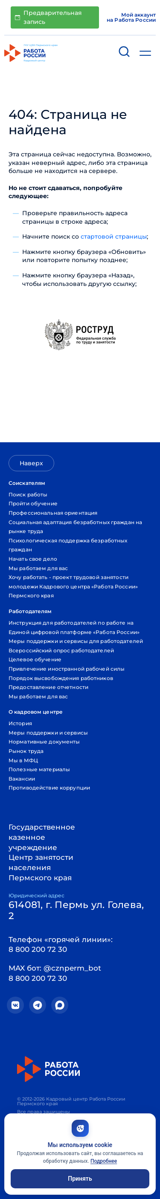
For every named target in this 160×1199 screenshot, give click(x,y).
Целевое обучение (35, 659)
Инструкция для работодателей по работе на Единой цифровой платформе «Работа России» (74, 627)
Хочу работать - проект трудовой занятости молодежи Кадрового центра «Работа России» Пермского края (73, 586)
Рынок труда (26, 751)
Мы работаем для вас (38, 568)
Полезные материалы (39, 769)
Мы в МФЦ (23, 760)
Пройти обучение (33, 503)
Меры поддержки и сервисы (48, 732)
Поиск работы (28, 494)
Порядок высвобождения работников (61, 678)
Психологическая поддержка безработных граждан (68, 545)
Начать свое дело (33, 559)
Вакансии (22, 778)
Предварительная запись (48, 17)
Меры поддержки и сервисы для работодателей (76, 641)
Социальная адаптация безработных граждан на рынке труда (75, 527)
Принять (80, 1178)
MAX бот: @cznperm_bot (55, 968)
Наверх (31, 463)
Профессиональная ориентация (53, 513)
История (20, 723)
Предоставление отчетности (48, 687)
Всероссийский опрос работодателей (61, 650)
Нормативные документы (44, 741)
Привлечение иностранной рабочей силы (67, 669)
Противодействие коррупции (49, 787)
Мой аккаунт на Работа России (131, 17)
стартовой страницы (114, 236)
